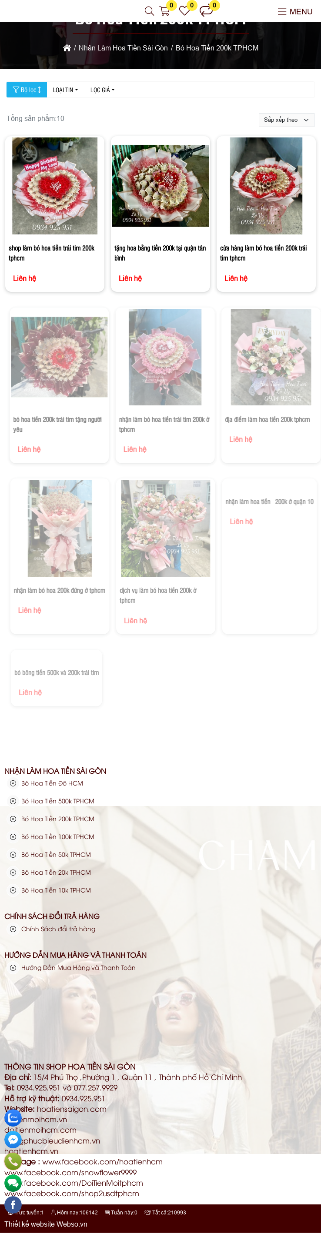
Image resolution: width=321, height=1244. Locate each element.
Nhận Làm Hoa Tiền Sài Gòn (55, 771)
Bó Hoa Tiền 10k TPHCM (49, 890)
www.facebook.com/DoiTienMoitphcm (73, 1182)
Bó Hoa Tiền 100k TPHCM (50, 836)
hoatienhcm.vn (31, 1151)
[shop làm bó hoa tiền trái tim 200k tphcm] (55, 187)
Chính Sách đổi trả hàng (52, 916)
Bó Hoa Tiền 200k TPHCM (50, 819)
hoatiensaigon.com (72, 1109)
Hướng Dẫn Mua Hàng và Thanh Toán (75, 955)
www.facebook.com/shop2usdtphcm (71, 1193)
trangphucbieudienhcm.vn (52, 1140)
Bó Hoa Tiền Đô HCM (45, 783)
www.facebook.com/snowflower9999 (70, 1172)
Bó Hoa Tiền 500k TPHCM (50, 801)
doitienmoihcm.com (40, 1129)
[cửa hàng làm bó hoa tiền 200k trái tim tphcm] (266, 187)
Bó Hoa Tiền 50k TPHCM (49, 854)
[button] (150, 11)
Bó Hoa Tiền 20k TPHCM (49, 872)
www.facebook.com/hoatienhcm (102, 1161)
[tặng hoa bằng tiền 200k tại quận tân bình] (160, 187)
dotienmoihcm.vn (35, 1119)
